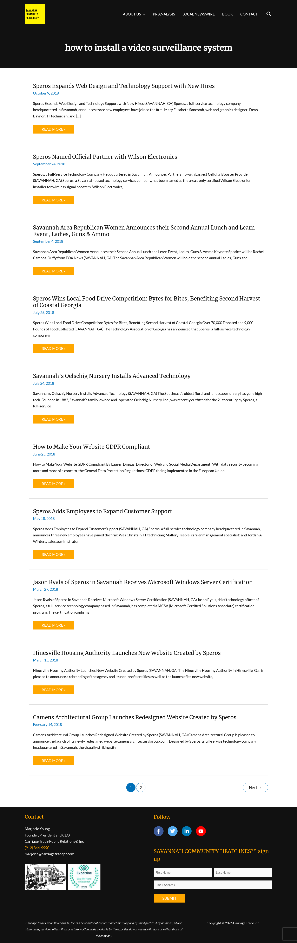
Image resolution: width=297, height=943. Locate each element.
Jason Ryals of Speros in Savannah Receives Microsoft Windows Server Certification (143, 582)
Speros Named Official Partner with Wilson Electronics (105, 156)
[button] (143, 14)
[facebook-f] (160, 831)
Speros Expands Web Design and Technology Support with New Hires (124, 86)
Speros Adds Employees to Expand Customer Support (102, 511)
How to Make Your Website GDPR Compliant (91, 446)
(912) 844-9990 (37, 847)
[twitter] (174, 831)
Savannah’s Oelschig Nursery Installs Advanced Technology (112, 376)
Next (255, 787)
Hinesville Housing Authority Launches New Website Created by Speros (127, 653)
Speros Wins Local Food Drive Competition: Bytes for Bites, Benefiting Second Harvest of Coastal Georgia (146, 302)
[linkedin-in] (188, 831)
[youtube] (201, 831)
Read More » (53, 130)
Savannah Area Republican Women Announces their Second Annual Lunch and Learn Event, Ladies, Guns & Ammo (144, 231)
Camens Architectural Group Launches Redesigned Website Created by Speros (134, 717)
